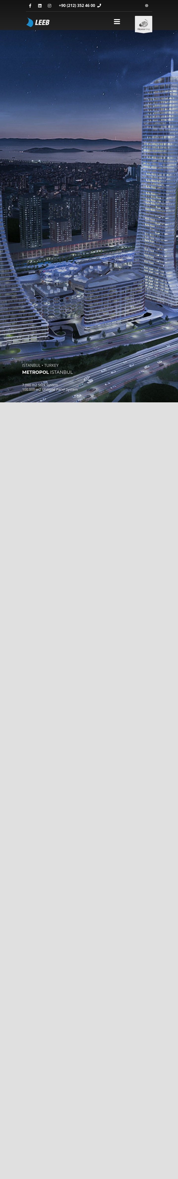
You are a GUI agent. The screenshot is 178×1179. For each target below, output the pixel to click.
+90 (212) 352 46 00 (77, 5)
